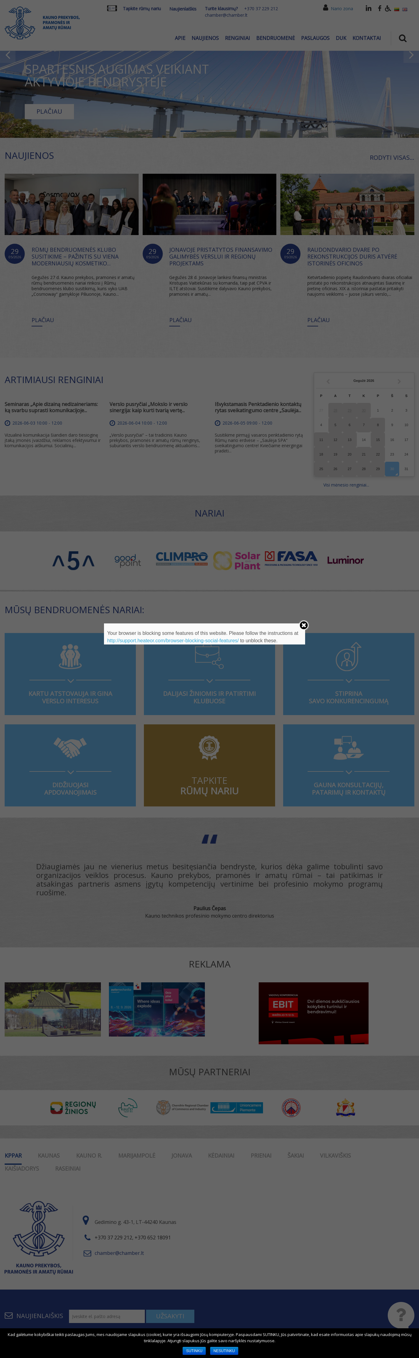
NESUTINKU (224, 1351)
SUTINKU (194, 1351)
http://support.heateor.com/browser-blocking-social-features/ (173, 640)
